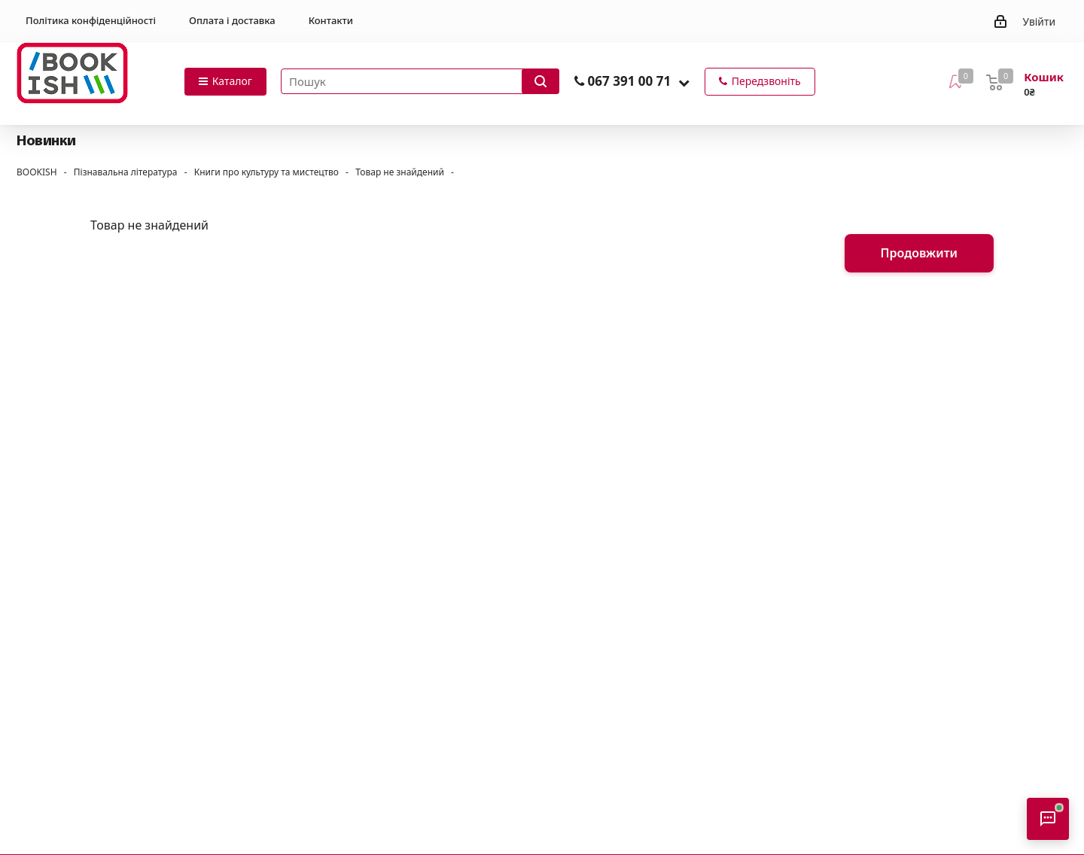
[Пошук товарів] (420, 81)
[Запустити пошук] (540, 81)
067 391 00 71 (629, 81)
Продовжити (919, 253)
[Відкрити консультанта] (1048, 819)
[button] (684, 82)
